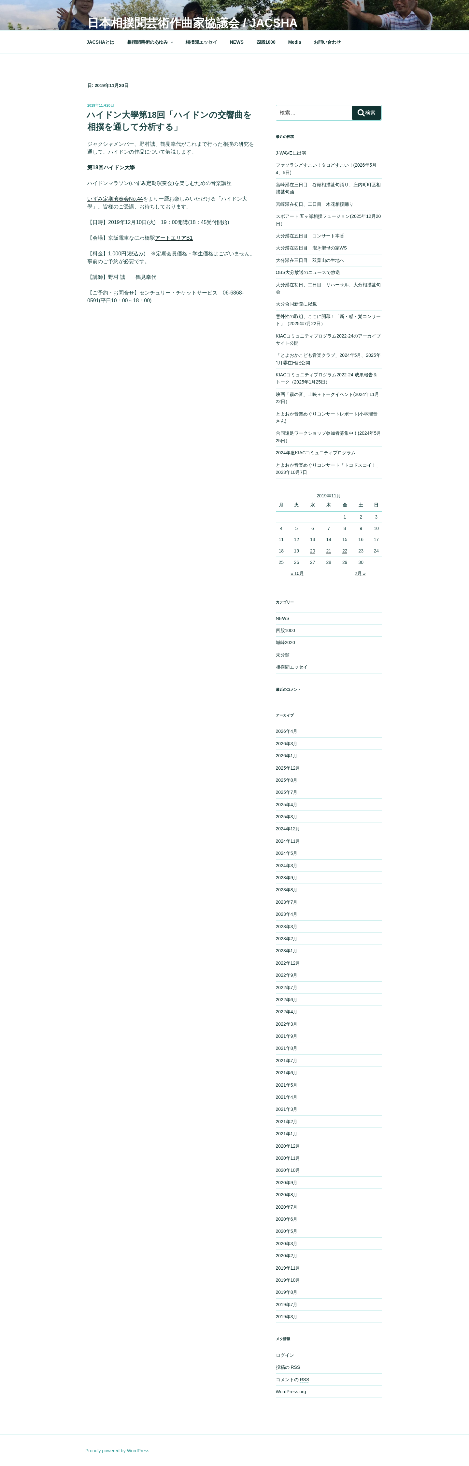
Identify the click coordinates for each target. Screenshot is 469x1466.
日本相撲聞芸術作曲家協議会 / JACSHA (192, 23)
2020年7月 (287, 1207)
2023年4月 (287, 914)
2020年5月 (287, 1231)
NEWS (237, 42)
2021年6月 (287, 1072)
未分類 (283, 654)
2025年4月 (287, 804)
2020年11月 (288, 1158)
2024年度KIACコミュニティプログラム (316, 452)
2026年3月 (287, 743)
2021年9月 (287, 1036)
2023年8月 (287, 889)
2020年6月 (287, 1219)
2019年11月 (288, 1268)
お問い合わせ (327, 42)
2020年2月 (287, 1255)
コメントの (292, 1379)
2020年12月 (288, 1146)
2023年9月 (287, 877)
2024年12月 (288, 828)
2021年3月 (287, 1109)
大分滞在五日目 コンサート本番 (310, 235)
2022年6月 (287, 999)
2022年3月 (287, 1024)
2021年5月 (287, 1085)
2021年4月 (287, 1097)
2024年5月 (287, 853)
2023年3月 (287, 926)
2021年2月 (287, 1121)
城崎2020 (285, 642)
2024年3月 (287, 865)
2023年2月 (287, 938)
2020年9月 (287, 1182)
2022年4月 (287, 1011)
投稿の (288, 1367)
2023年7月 (287, 902)
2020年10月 (288, 1170)
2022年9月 (287, 975)
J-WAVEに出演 (291, 153)
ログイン (285, 1355)
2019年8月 (287, 1292)
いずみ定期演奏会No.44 (115, 199)
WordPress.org (291, 1391)
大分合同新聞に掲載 (296, 304)
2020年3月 (287, 1243)
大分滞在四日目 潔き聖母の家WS (311, 247)
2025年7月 (287, 792)
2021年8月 (287, 1048)
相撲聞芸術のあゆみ (150, 42)
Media (294, 42)
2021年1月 (287, 1133)
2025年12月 (288, 768)
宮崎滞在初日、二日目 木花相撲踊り (314, 204)
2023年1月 (287, 950)
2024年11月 (288, 841)
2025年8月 (287, 780)
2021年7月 (287, 1060)
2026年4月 (287, 731)
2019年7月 (287, 1304)
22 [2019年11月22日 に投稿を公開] (345, 550)
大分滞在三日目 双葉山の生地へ (310, 260)
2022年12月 (288, 963)
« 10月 (297, 573)
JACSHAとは (101, 42)
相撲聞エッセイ (201, 42)
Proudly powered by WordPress (117, 1450)
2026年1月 (287, 755)
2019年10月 (288, 1280)
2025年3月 (287, 816)
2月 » (360, 573)
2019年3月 (287, 1316)
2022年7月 (287, 987)
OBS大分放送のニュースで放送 (308, 272)
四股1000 (266, 42)
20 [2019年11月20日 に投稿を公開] (312, 550)
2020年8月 (287, 1194)
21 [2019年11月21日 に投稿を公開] (328, 550)
